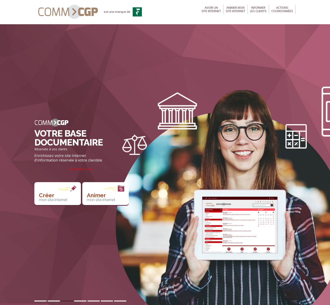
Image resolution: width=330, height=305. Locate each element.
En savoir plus (81, 169)
